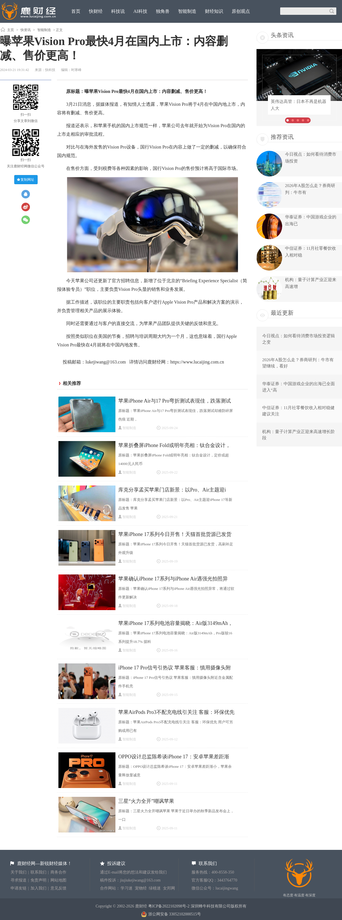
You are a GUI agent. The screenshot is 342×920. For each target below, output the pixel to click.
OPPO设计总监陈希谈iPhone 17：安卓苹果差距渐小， (173, 757)
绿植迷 (155, 888)
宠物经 (141, 888)
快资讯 (26, 30)
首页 (75, 11)
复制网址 (27, 180)
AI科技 (140, 11)
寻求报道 (19, 880)
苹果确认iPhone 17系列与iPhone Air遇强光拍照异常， (173, 579)
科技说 (118, 11)
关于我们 (19, 872)
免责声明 (38, 880)
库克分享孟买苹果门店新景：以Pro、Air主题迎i (172, 490)
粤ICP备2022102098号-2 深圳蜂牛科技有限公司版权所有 (197, 906)
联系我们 (38, 872)
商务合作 (58, 872)
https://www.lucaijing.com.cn (197, 362)
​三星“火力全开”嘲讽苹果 (146, 801)
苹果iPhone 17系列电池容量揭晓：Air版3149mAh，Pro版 (175, 623)
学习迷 (127, 888)
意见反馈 (58, 888)
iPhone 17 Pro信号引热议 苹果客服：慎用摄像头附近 (174, 668)
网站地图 (58, 880)
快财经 (96, 11)
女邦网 (169, 888)
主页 (10, 30)
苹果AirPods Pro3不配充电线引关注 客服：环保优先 (176, 712)
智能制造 (187, 11)
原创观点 (241, 11)
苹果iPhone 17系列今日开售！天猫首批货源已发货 (174, 534)
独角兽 (163, 11)
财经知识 (214, 11)
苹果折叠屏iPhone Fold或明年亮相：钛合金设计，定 (174, 446)
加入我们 (38, 888)
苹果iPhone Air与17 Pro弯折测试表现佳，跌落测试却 (174, 401)
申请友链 (19, 888)
